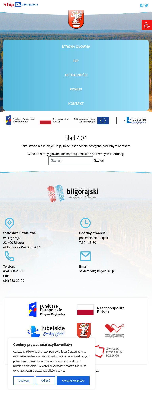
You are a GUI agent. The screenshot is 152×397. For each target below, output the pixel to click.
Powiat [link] (76, 89)
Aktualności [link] (76, 75)
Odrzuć (45, 380)
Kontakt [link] (76, 103)
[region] (51, 363)
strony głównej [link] (50, 154)
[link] (147, 25)
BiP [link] (76, 61)
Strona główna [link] (76, 46)
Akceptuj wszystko (73, 380)
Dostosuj (23, 380)
